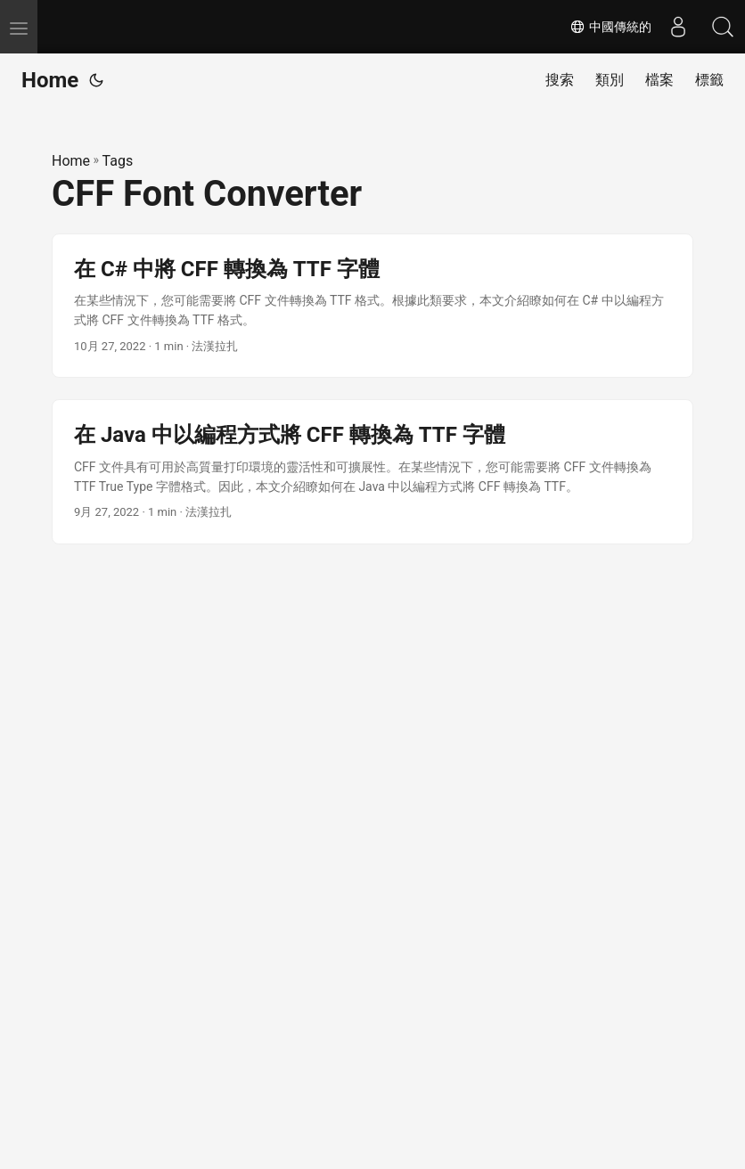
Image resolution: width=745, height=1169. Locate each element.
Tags (118, 160)
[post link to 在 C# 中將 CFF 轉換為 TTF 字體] (372, 306)
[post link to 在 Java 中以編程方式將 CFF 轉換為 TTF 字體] (372, 472)
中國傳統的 (610, 27)
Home (49, 80)
